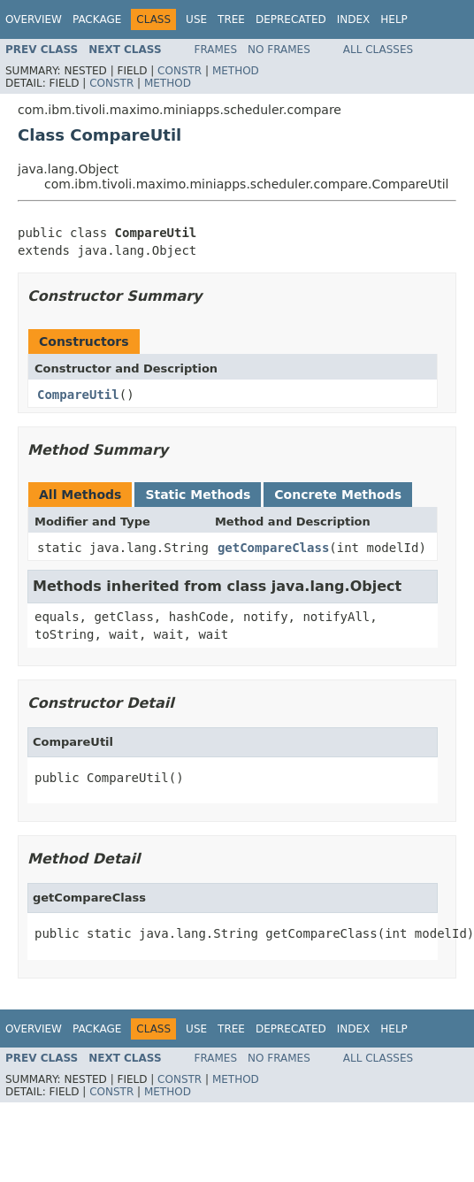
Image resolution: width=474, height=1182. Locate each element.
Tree (231, 19)
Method (235, 71)
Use (196, 19)
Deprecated (291, 19)
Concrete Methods (337, 494)
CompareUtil (78, 395)
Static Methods (197, 494)
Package (97, 19)
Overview (33, 19)
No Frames (279, 49)
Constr (179, 71)
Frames (216, 49)
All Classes (378, 49)
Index (354, 19)
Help (394, 19)
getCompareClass (273, 548)
